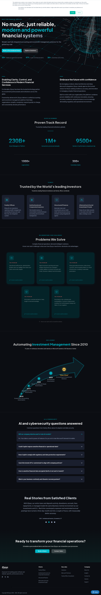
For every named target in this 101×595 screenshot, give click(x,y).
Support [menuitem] (86, 579)
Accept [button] (72, 12)
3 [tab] (51, 519)
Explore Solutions (30, 50)
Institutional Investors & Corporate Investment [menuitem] (44, 571)
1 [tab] (46, 519)
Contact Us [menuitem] (87, 573)
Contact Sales (58, 548)
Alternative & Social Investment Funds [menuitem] (43, 579)
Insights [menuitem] (86, 570)
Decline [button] (79, 12)
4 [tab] (54, 519)
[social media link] (2, 574)
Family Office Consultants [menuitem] (67, 573)
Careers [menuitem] (86, 576)
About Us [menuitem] (86, 567)
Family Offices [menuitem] (42, 567)
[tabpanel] (50, 506)
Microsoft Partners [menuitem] (66, 570)
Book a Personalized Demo (11, 50)
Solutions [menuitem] (63, 567)
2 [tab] (49, 519)
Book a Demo (42, 548)
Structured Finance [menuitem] (43, 575)
